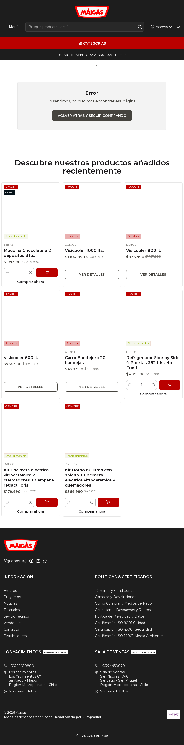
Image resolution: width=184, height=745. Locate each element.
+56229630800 (19, 666)
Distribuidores (15, 636)
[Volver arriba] (92, 736)
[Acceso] (161, 27)
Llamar (120, 55)
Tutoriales (12, 610)
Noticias (10, 603)
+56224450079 (110, 666)
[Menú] (11, 27)
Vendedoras (13, 623)
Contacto (11, 629)
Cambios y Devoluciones (115, 597)
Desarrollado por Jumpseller (77, 717)
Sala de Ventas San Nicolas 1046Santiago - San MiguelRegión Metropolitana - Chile (121, 678)
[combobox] (84, 27)
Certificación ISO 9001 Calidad (120, 623)
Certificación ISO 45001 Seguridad (123, 629)
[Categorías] (92, 43)
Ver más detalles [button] (20, 691)
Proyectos (12, 597)
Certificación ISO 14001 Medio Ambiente (129, 636)
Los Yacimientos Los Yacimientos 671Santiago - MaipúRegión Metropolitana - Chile (30, 678)
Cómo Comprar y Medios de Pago (123, 603)
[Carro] (178, 27)
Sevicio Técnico (16, 616)
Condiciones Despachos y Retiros (123, 610)
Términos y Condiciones (114, 591)
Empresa (11, 591)
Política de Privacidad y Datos (119, 616)
